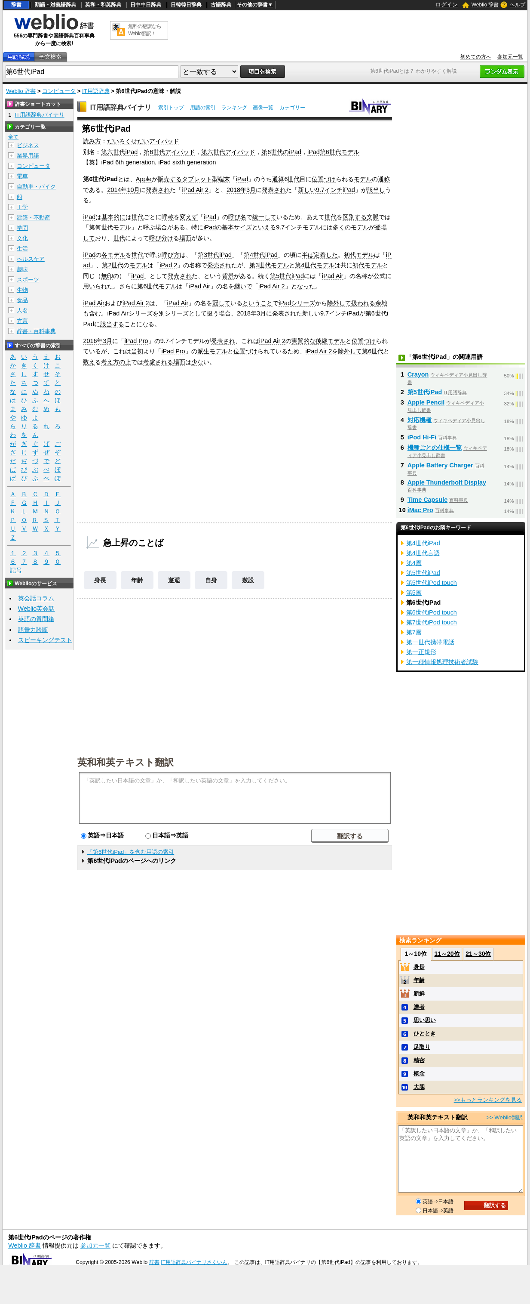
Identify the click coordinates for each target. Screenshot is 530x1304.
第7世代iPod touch (431, 622)
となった (303, 286)
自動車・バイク (36, 186)
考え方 (110, 361)
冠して (221, 303)
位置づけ (324, 179)
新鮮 (419, 993)
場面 (185, 238)
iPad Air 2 (195, 189)
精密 (419, 1060)
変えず (189, 216)
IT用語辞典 (96, 91)
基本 (228, 227)
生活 (22, 248)
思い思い (425, 1020)
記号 (16, 570)
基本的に (113, 216)
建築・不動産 (33, 217)
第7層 (414, 632)
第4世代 (305, 265)
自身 (211, 580)
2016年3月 (97, 340)
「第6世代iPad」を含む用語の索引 (130, 852)
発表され (158, 189)
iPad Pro (136, 340)
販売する (170, 179)
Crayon (418, 374)
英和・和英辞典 (103, 5)
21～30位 (478, 953)
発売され (219, 265)
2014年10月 (123, 189)
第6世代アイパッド (169, 151)
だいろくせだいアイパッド (143, 141)
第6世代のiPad (281, 151)
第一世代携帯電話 (430, 642)
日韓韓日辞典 (186, 5)
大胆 (419, 1087)
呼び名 (237, 216)
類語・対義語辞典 (55, 5)
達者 (419, 1007)
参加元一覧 (510, 57)
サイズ (243, 227)
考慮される (158, 361)
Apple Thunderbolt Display (446, 482)
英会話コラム (36, 598)
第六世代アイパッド (228, 151)
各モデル (113, 254)
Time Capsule (427, 499)
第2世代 (112, 265)
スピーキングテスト (45, 640)
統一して (264, 216)
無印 (107, 275)
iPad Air (332, 275)
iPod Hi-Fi (421, 437)
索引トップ (171, 108)
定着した (326, 254)
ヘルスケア (31, 259)
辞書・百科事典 (36, 331)
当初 (137, 351)
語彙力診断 (33, 629)
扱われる (363, 303)
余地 (381, 303)
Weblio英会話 (36, 608)
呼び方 (171, 254)
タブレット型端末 (206, 179)
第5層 (414, 592)
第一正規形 (421, 652)
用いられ (95, 286)
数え (89, 361)
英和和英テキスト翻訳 (125, 761)
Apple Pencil (425, 402)
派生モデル (212, 351)
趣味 (22, 269)
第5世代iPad (287, 275)
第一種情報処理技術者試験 (442, 661)
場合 (161, 227)
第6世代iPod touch (431, 612)
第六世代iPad (119, 151)
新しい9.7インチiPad (326, 189)
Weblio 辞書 (485, 5)
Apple (144, 179)
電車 (22, 176)
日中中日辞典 (145, 5)
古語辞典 (221, 5)
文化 (22, 238)
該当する (112, 324)
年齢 (137, 580)
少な (197, 361)
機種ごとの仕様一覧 (434, 447)
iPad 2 (168, 265)
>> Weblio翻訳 (505, 1117)
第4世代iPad (261, 254)
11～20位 (447, 953)
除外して (339, 303)
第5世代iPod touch (431, 582)
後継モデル (331, 340)
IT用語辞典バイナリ (120, 107)
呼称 (168, 216)
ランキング (234, 108)
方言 (22, 321)
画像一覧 (263, 108)
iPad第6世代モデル (333, 151)
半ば (308, 254)
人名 (22, 310)
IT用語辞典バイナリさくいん (194, 1262)
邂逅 (174, 580)
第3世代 (260, 265)
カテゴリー (292, 108)
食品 (22, 300)
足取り (422, 1047)
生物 (22, 290)
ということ (257, 303)
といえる (264, 227)
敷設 (248, 580)
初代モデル (359, 254)
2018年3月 (241, 189)
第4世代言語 (423, 553)
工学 (22, 207)
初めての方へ (475, 57)
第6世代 (148, 286)
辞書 (16, 5)
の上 (125, 361)
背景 (228, 275)
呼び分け (161, 238)
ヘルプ (517, 5)
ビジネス (28, 145)
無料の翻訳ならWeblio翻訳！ (144, 30)
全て (13, 136)
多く (339, 227)
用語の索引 (203, 108)
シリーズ (303, 303)
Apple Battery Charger (440, 465)
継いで (243, 286)
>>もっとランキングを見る (488, 1100)
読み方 (92, 141)
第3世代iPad (215, 254)
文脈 (373, 216)
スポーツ (28, 279)
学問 (22, 228)
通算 (278, 179)
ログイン (446, 4)
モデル (363, 179)
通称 (384, 179)
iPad (242, 179)
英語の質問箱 (36, 618)
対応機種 (419, 420)
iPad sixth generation (187, 162)
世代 (294, 179)
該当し (376, 189)
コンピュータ (59, 91)
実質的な (303, 340)
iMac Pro (420, 510)
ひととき (425, 1033)
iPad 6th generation (128, 162)
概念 (419, 1073)
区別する (355, 216)
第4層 (414, 562)
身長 (100, 580)
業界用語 (28, 155)
